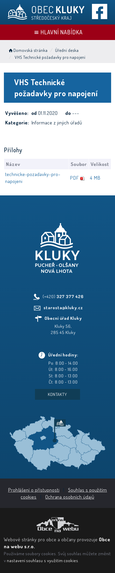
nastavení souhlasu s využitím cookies (42, 560)
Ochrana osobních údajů (69, 497)
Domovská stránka (28, 50)
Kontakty (57, 394)
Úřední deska (66, 50)
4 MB (95, 177)
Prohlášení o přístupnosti (34, 490)
